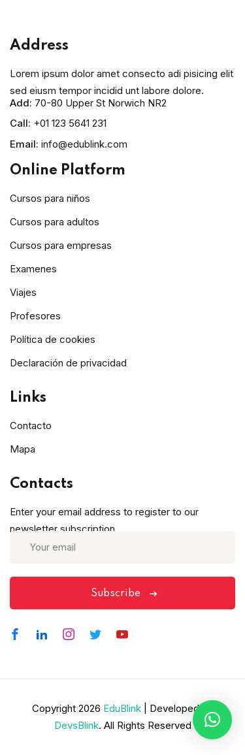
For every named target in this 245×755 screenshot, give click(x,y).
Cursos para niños (50, 198)
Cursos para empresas (61, 245)
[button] (212, 719)
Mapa (22, 449)
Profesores (35, 316)
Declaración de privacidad (68, 363)
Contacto (31, 425)
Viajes (23, 292)
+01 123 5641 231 (69, 123)
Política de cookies (52, 339)
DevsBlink (76, 725)
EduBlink (122, 708)
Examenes (33, 269)
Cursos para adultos (54, 222)
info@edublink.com (84, 144)
